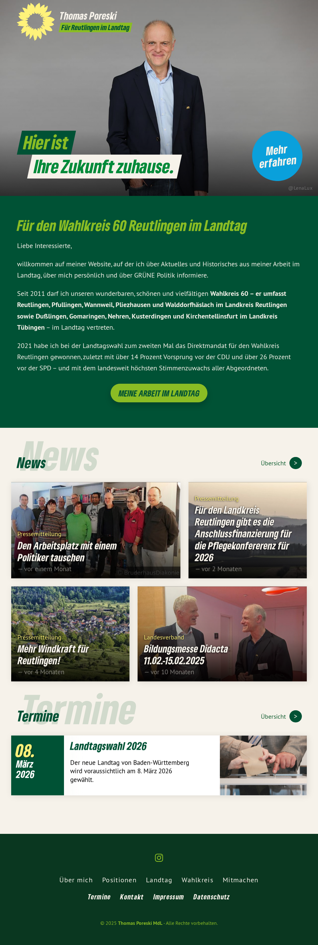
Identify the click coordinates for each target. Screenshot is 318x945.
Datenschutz (211, 896)
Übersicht (274, 463)
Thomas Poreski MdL (140, 923)
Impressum (168, 896)
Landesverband (164, 640)
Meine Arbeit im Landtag (159, 393)
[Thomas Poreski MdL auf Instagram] (297, 8)
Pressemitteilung (39, 537)
